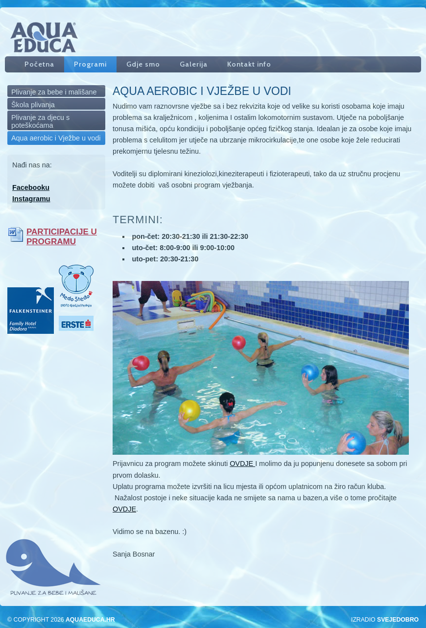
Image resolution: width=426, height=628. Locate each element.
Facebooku (30, 187)
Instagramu (31, 199)
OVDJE (242, 463)
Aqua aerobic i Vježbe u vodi (55, 138)
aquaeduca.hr (90, 619)
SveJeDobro (398, 619)
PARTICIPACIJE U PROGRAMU (61, 236)
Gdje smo (143, 64)
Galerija (194, 64)
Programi (90, 64)
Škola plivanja (33, 105)
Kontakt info (249, 64)
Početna (39, 64)
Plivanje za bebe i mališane (53, 92)
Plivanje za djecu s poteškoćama (40, 121)
